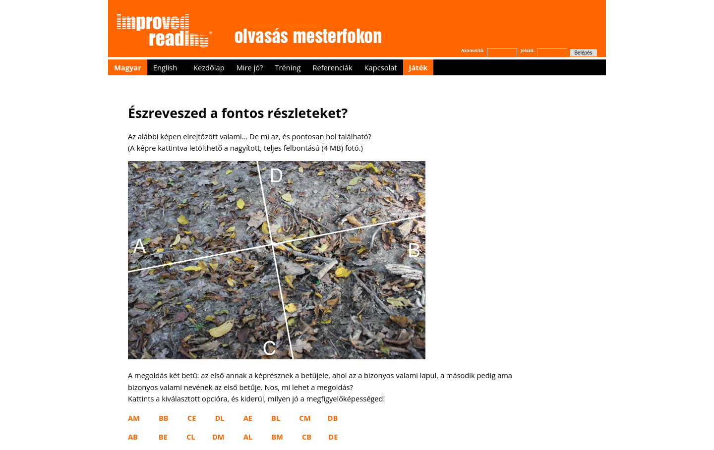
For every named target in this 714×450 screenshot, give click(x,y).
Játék (418, 67)
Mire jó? (250, 67)
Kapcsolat (380, 67)
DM (218, 437)
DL (219, 418)
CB (306, 437)
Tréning (287, 67)
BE (163, 437)
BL (275, 418)
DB (333, 418)
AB (133, 437)
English (165, 67)
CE (191, 418)
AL (247, 437)
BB (164, 418)
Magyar (127, 67)
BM (277, 437)
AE (247, 418)
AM (134, 418)
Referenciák (332, 67)
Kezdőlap (209, 67)
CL (190, 437)
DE (333, 437)
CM (304, 418)
